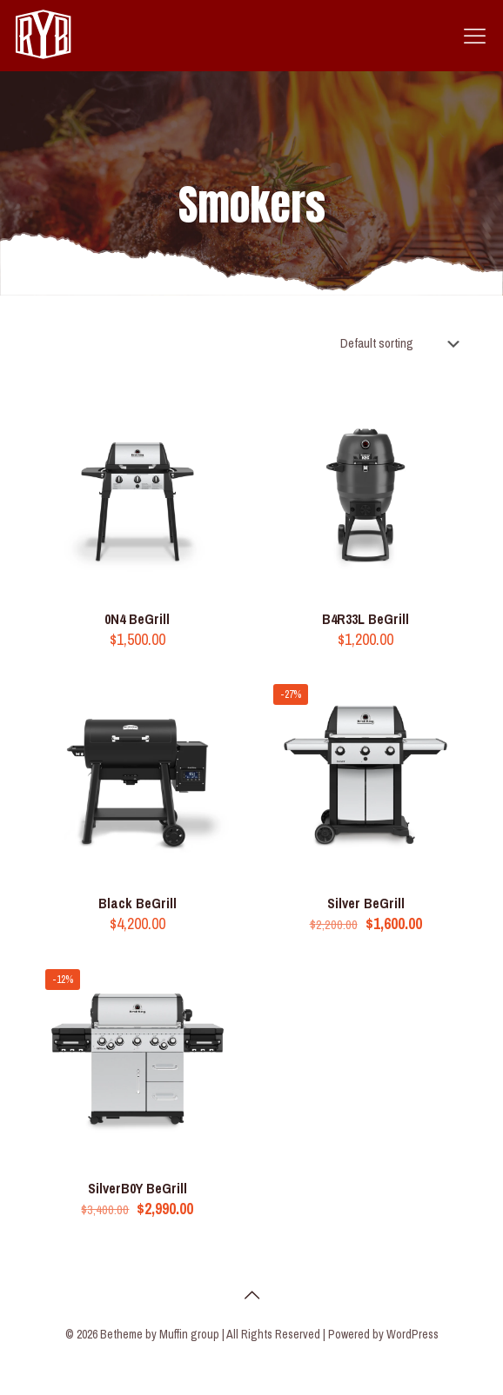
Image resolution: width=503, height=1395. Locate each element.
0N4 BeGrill (137, 618)
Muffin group (189, 1334)
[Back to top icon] (251, 1295)
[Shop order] (403, 343)
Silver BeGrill (366, 903)
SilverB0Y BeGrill (137, 1188)
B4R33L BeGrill (365, 618)
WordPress (412, 1334)
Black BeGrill (137, 903)
